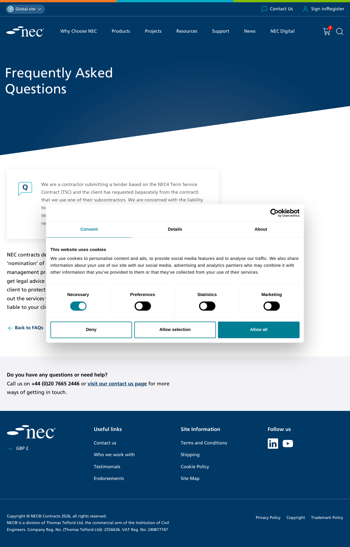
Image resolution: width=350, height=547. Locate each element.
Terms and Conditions (204, 443)
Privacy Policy (268, 517)
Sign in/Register (323, 9)
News (249, 31)
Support (220, 31)
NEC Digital (282, 31)
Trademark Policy (327, 517)
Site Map (190, 478)
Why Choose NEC (78, 31)
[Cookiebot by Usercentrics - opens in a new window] (274, 213)
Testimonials (107, 467)
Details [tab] (175, 229)
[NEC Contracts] (25, 31)
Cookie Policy (195, 467)
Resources (186, 31)
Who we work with (114, 455)
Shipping (190, 455)
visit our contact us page (117, 384)
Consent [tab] (89, 229)
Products (121, 31)
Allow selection (174, 329)
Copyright (295, 517)
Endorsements (109, 478)
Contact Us (277, 9)
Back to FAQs (25, 328)
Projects (153, 31)
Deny (91, 329)
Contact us (105, 443)
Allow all (259, 329)
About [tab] (261, 229)
